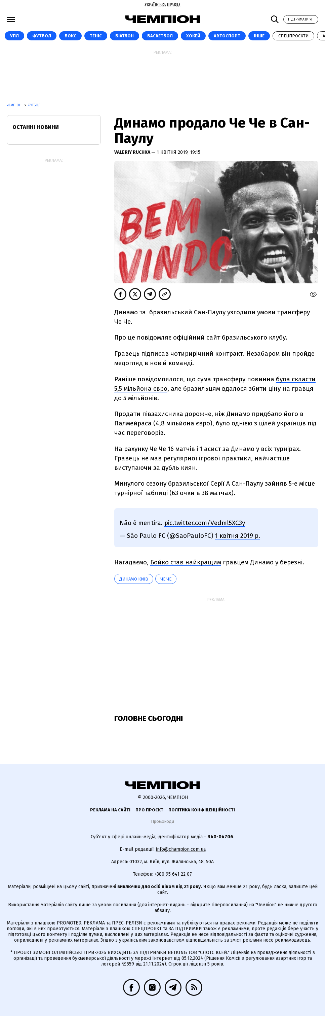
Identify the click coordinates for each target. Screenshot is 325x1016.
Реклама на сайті (110, 809)
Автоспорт (227, 35)
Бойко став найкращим (185, 562)
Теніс (96, 35)
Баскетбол (160, 35)
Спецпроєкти (293, 35)
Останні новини (35, 127)
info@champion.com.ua (181, 849)
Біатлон (124, 35)
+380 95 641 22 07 (173, 874)
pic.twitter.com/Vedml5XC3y (204, 523)
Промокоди (162, 821)
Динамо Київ (133, 579)
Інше (259, 35)
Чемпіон (15, 105)
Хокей (193, 35)
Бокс (70, 35)
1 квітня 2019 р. (237, 535)
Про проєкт (149, 809)
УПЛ (14, 35)
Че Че (165, 579)
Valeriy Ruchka (132, 152)
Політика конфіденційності (201, 809)
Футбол (41, 35)
